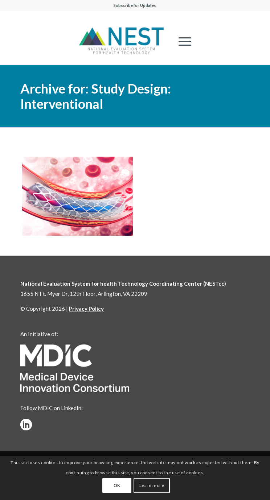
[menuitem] (181, 41)
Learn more (151, 485)
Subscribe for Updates (135, 5)
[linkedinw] (26, 424)
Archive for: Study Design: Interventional (95, 96)
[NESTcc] (121, 41)
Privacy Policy (86, 308)
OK (117, 485)
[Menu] (181, 41)
